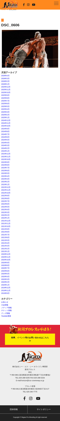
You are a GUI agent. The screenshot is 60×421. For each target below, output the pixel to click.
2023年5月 (5, 173)
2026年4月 (5, 76)
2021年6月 (5, 237)
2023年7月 (5, 168)
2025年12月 (6, 87)
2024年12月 (6, 120)
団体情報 (14, 409)
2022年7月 (5, 201)
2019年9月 (5, 293)
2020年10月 (6, 260)
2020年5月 (5, 274)
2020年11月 (6, 257)
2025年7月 (5, 101)
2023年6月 (5, 171)
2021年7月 (5, 235)
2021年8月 (5, 232)
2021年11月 (6, 223)
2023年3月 (5, 179)
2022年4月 (5, 209)
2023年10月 (6, 159)
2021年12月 (6, 221)
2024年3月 (5, 145)
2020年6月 (5, 271)
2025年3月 (5, 112)
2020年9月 (5, 263)
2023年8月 (5, 165)
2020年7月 (5, 268)
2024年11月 (6, 123)
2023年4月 (5, 176)
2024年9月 (5, 129)
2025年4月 (5, 109)
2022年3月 (5, 212)
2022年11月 (6, 190)
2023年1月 (5, 184)
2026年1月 (5, 84)
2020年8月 (5, 265)
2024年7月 (5, 134)
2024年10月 (6, 126)
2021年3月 (5, 246)
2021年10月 (6, 226)
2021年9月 (5, 229)
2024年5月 (5, 140)
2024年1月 (5, 151)
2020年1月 (5, 285)
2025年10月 (6, 92)
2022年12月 (6, 187)
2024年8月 (5, 131)
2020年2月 (5, 282)
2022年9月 (5, 196)
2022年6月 (5, 204)
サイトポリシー (44, 409)
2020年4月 (5, 277)
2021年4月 (5, 243)
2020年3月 (5, 279)
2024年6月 (5, 137)
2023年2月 (5, 182)
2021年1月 (5, 251)
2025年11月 (6, 90)
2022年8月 (5, 198)
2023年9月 (5, 162)
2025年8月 (5, 98)
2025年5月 (5, 106)
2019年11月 (6, 290)
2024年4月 (5, 143)
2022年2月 (5, 215)
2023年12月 (6, 154)
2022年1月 (5, 218)
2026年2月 (5, 81)
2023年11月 (6, 157)
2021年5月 (5, 240)
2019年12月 (6, 288)
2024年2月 (5, 148)
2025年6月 (5, 104)
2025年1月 (5, 117)
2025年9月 (5, 95)
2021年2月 (5, 249)
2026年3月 (5, 78)
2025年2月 (5, 115)
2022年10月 (6, 193)
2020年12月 (6, 254)
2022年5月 (5, 207)
